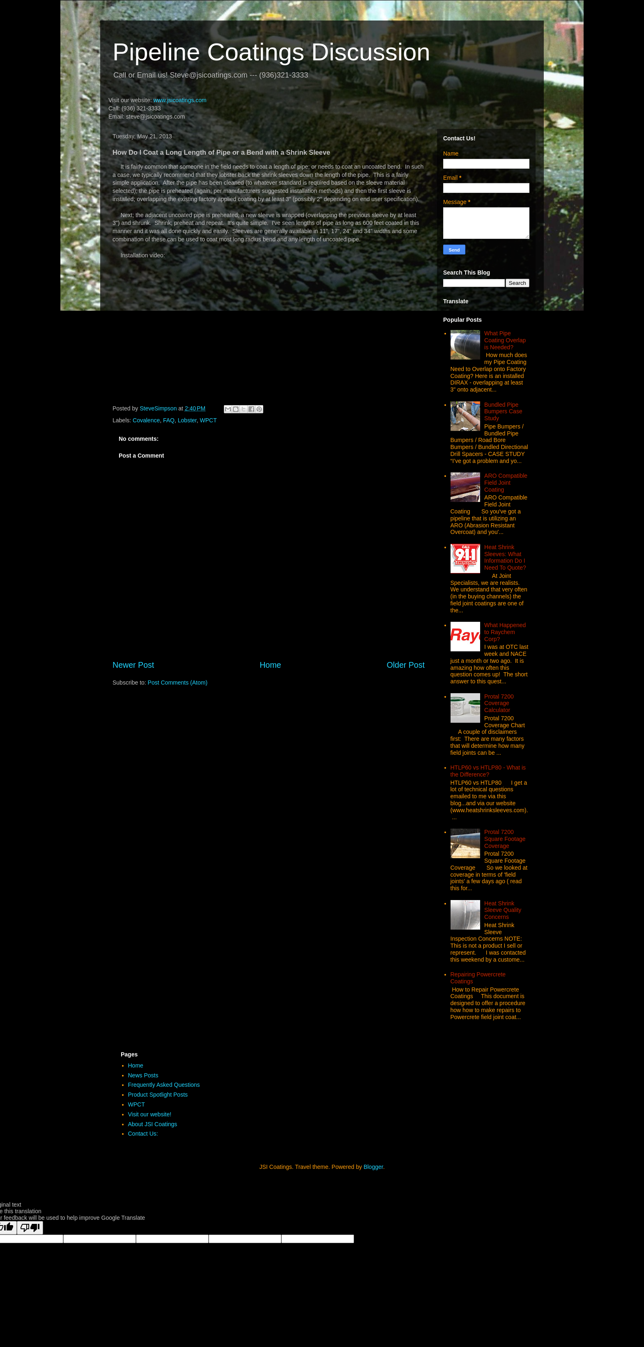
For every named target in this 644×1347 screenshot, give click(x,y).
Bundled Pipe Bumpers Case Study (503, 411)
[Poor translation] (30, 1228)
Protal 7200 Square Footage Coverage (504, 839)
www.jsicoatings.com (179, 100)
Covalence (146, 420)
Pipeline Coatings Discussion (271, 52)
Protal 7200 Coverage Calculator (499, 703)
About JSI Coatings (152, 1124)
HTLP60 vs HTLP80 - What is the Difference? (488, 771)
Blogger (373, 1167)
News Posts (143, 1075)
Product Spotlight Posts (158, 1094)
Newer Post (133, 664)
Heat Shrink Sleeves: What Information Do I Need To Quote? (505, 557)
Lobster (187, 420)
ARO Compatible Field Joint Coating (505, 482)
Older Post (405, 664)
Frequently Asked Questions (164, 1084)
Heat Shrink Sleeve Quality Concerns (502, 910)
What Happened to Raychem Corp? (505, 632)
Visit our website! (150, 1114)
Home (270, 664)
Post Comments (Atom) (177, 682)
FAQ (169, 420)
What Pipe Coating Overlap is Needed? (505, 340)
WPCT (208, 420)
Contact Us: (143, 1133)
